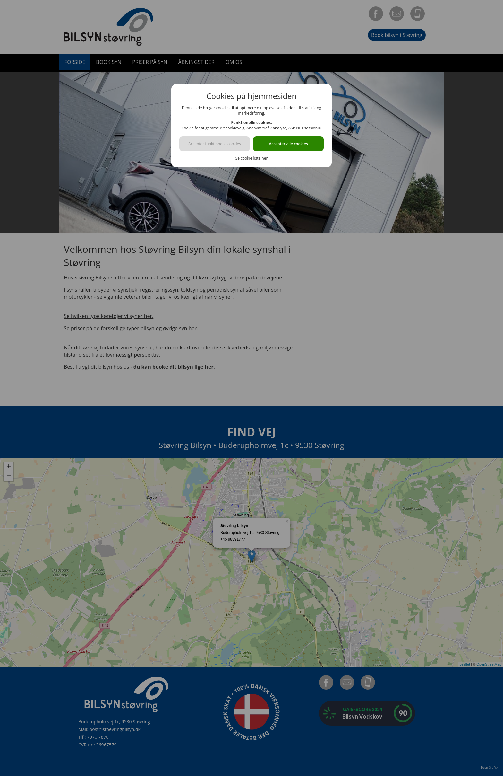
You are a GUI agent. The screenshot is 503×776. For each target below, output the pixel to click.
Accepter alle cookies (288, 143)
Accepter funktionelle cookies (214, 143)
